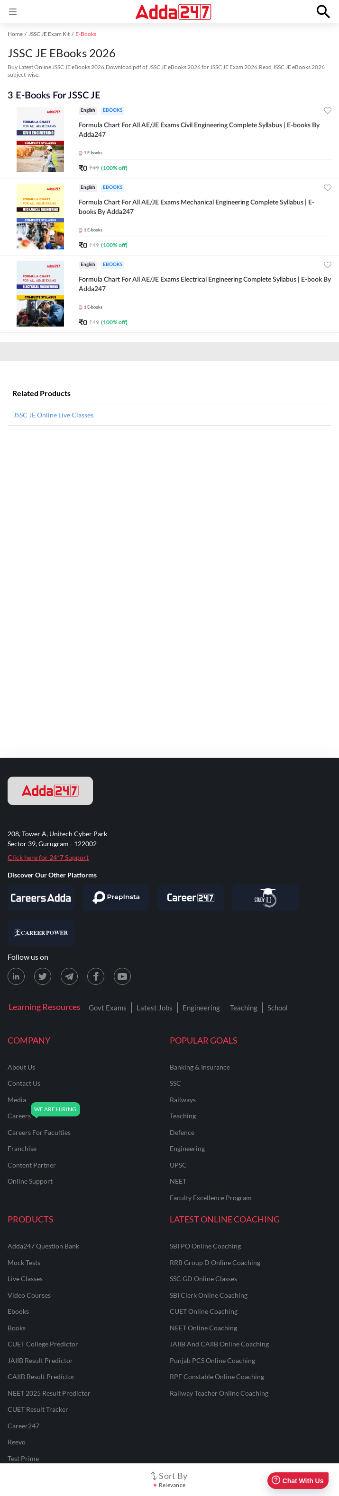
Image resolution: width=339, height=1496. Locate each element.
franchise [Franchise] (22, 1148)
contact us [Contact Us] (24, 1083)
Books (17, 1328)
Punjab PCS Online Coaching (212, 1360)
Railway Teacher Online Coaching (219, 1393)
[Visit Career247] (190, 898)
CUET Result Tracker (38, 1409)
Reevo (17, 1442)
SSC (175, 1083)
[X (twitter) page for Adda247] (42, 976)
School (277, 1007)
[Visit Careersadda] (41, 898)
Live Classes (25, 1279)
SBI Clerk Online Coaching (208, 1295)
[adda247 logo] (50, 791)
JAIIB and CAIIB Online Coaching (219, 1344)
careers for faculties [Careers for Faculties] (39, 1132)
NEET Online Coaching (203, 1328)
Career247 (23, 1426)
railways (183, 1100)
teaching (183, 1116)
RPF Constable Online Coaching (217, 1376)
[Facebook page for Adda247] (95, 976)
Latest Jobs (155, 1007)
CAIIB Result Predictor (41, 1376)
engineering (187, 1148)
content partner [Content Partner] (32, 1165)
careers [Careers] (19, 1116)
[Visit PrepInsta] (115, 898)
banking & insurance (200, 1067)
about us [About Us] (21, 1067)
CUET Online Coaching (204, 1311)
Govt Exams (108, 1007)
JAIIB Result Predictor (40, 1360)
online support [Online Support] (30, 1181)
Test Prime (23, 1458)
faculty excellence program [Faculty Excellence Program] (211, 1198)
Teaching (243, 1007)
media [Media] (17, 1100)
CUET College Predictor (43, 1344)
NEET (178, 1181)
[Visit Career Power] (41, 933)
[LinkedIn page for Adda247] (16, 976)
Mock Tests (24, 1262)
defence (182, 1132)
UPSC (178, 1165)
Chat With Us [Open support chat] (297, 1480)
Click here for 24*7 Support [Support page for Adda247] (48, 857)
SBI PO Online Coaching (205, 1246)
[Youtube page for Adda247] (122, 976)
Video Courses (29, 1295)
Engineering (201, 1007)
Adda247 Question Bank (43, 1246)
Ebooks (18, 1311)
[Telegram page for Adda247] (69, 976)
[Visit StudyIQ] (265, 898)
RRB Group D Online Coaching (215, 1262)
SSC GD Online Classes (203, 1279)
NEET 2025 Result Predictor (49, 1393)
